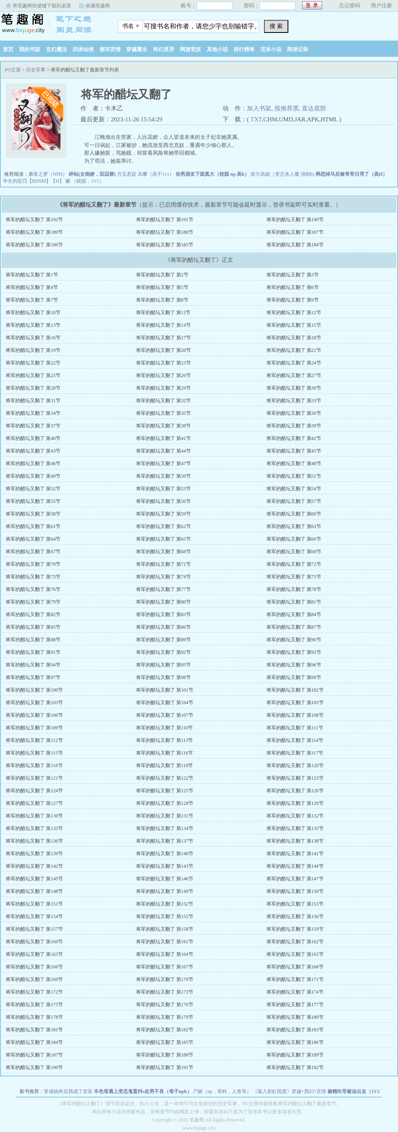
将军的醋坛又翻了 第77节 (163, 589)
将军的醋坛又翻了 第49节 (33, 476)
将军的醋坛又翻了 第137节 (164, 841)
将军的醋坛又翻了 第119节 (164, 765)
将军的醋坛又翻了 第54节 (293, 489)
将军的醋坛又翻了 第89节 (163, 640)
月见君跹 (126, 174)
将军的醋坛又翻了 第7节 (32, 300)
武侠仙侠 (83, 49)
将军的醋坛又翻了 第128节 (164, 803)
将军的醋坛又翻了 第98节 (163, 677)
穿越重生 (136, 49)
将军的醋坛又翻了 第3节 (292, 275)
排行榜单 (244, 49)
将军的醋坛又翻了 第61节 (33, 526)
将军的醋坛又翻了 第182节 (164, 1030)
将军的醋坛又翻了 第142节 (34, 866)
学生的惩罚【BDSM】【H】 (33, 181)
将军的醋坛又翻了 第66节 (293, 539)
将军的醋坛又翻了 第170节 (164, 979)
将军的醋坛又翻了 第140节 (164, 853)
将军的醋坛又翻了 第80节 (163, 602)
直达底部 (314, 108)
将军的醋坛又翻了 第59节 (163, 514)
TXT (256, 119)
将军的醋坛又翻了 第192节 (34, 219)
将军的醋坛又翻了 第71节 (163, 564)
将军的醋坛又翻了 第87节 (293, 627)
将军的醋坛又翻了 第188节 (164, 232)
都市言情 (110, 49)
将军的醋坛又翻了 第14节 (163, 325)
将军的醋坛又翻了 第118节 (34, 765)
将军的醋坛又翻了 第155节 (164, 916)
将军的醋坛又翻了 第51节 (293, 476)
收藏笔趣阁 (98, 6)
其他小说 (217, 49)
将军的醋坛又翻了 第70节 (33, 564)
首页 (8, 49)
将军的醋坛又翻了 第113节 (164, 740)
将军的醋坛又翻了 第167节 (164, 967)
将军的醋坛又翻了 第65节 (163, 539)
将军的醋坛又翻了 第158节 (164, 929)
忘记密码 (349, 5)
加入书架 (259, 108)
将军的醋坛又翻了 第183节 (295, 1030)
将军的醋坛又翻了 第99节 (293, 677)
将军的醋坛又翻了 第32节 (163, 400)
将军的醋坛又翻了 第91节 (33, 652)
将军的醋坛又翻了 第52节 (33, 489)
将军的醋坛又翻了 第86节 (163, 627)
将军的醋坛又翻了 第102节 (295, 690)
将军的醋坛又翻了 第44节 (163, 451)
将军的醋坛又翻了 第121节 (34, 778)
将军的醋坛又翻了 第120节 (295, 765)
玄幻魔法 (56, 49)
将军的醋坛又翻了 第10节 (33, 312)
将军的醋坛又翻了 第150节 (295, 891)
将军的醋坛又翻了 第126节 (295, 790)
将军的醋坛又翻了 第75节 (293, 577)
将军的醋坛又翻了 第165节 (295, 954)
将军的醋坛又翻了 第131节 (164, 816)
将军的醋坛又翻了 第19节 (33, 350)
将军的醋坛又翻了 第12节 (293, 312)
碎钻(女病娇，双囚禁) (92, 174)
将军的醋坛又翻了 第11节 (163, 312)
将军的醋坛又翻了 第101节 (164, 690)
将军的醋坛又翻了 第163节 (34, 954)
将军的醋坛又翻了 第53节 (163, 489)
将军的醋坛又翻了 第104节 (164, 702)
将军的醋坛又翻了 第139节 (34, 853)
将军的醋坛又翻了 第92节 (163, 652)
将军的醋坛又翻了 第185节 (164, 245)
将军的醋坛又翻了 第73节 (33, 577)
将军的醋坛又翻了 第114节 (295, 740)
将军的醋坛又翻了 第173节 (164, 992)
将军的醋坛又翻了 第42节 (293, 438)
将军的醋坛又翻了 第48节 (293, 463)
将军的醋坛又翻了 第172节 (34, 992)
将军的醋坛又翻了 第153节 (295, 904)
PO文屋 (51, 24)
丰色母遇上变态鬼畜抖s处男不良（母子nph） (143, 1091)
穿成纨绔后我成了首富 (68, 1091)
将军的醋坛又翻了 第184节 (295, 245)
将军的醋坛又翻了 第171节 (295, 979)
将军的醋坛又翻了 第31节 (33, 400)
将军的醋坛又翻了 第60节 (293, 514)
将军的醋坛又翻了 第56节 (163, 501)
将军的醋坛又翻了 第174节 (295, 992)
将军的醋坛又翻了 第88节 (33, 640)
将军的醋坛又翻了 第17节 (163, 338)
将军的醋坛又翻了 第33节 (293, 400)
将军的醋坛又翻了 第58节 (33, 514)
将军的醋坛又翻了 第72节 (293, 564)
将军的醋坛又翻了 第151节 (34, 904)
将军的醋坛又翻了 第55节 (33, 501)
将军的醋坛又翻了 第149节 (164, 891)
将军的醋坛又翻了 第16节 (33, 338)
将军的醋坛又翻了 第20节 (163, 350)
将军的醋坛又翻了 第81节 (293, 602)
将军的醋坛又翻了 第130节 (34, 816)
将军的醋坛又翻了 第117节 (295, 753)
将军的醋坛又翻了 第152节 (164, 904)
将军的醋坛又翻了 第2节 (162, 275)
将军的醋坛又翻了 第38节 (163, 426)
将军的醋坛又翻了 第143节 (164, 866)
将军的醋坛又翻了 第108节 (295, 715)
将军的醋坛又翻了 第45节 (293, 451)
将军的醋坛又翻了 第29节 (163, 388)
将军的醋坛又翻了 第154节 (34, 916)
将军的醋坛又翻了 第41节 (163, 438)
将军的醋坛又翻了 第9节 (292, 300)
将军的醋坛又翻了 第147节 (295, 879)
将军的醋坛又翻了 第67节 (33, 551)
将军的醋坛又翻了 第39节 (293, 426)
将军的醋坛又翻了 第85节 (33, 627)
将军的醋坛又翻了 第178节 (34, 1017)
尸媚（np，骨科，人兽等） (222, 1091)
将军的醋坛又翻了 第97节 (33, 677)
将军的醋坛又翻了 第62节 (163, 526)
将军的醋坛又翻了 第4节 (32, 287)
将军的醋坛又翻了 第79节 (33, 602)
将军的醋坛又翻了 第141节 (295, 853)
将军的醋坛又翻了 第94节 (33, 665)
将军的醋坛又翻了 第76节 (33, 589)
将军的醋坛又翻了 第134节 (164, 828)
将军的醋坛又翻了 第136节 (34, 841)
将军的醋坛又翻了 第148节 (34, 891)
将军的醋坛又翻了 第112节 (34, 740)
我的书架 (29, 49)
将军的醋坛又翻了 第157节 (34, 929)
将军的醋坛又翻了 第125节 (164, 790)
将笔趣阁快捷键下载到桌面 (42, 6)
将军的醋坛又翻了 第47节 (163, 463)
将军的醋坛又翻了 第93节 (293, 652)
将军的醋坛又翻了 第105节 (295, 702)
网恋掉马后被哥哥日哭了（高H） (351, 174)
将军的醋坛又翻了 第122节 (164, 778)
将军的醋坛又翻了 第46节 (33, 463)
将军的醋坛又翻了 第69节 (293, 551)
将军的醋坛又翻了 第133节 (34, 828)
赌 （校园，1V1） (84, 181)
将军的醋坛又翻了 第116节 (164, 753)
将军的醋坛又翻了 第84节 (293, 614)
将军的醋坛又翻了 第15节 (293, 325)
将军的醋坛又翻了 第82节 (33, 614)
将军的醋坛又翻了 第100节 (34, 690)
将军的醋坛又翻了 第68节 (163, 551)
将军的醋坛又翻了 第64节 (33, 539)
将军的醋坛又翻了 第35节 (163, 413)
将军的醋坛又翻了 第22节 (33, 363)
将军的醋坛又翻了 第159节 (295, 929)
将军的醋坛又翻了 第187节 (295, 232)
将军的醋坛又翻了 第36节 (293, 413)
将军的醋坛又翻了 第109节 (34, 728)
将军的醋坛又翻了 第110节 (164, 728)
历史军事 (35, 70)
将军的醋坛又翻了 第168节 (295, 967)
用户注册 (381, 5)
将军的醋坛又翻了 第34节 (33, 413)
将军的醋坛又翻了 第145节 (34, 879)
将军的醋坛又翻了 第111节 (294, 728)
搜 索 (276, 26)
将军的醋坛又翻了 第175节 (34, 1004)
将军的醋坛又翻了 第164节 (164, 954)
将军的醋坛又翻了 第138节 (295, 841)
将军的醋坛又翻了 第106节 (34, 715)
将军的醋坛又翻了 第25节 (33, 375)
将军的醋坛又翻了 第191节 (164, 219)
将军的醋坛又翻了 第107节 (164, 715)
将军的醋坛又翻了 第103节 (34, 702)
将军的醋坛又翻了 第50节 (163, 476)
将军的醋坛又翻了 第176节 (164, 1004)
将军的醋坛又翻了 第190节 (295, 219)
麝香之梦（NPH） (47, 174)
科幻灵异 (163, 49)
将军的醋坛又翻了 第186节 (34, 245)
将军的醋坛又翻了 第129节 (295, 803)
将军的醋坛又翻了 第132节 (295, 816)
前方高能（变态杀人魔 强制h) (282, 174)
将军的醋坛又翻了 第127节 (34, 803)
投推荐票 (287, 108)
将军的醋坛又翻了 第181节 (34, 1030)
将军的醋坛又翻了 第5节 (162, 287)
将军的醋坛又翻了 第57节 (293, 501)
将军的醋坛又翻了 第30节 (293, 388)
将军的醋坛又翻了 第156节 (295, 916)
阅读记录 (297, 49)
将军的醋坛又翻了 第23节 (163, 363)
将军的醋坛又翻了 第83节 (163, 614)
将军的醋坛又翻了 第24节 (293, 363)
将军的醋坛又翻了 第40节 (33, 438)
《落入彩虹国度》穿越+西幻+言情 (290, 1091)
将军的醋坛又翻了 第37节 (33, 426)
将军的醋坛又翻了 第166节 (34, 967)
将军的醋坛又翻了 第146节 (164, 879)
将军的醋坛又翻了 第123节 (295, 778)
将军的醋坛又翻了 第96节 (293, 665)
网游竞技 (190, 49)
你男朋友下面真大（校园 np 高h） (212, 174)
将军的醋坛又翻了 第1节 (32, 275)
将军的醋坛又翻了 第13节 (33, 325)
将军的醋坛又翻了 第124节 (34, 790)
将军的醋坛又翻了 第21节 (293, 350)
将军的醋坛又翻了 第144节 (295, 866)
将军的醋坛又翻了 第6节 (292, 287)
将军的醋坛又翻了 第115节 (34, 753)
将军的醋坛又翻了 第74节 (163, 577)
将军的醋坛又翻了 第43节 (33, 451)
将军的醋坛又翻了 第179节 (164, 1017)
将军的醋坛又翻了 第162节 (295, 941)
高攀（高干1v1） (156, 174)
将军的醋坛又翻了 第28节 (33, 388)
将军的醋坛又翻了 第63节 (293, 526)
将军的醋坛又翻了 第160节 (34, 941)
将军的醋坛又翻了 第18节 (293, 338)
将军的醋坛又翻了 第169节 (34, 979)
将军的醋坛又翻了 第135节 (295, 828)
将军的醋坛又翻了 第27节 (293, 375)
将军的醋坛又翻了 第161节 (164, 941)
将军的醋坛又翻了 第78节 (293, 589)
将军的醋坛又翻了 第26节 (163, 375)
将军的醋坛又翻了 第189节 (34, 232)
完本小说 (270, 49)
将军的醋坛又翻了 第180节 (295, 1017)
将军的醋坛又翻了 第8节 (162, 300)
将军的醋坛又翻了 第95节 (163, 665)
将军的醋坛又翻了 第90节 (293, 640)
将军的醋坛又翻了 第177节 (295, 1004)
